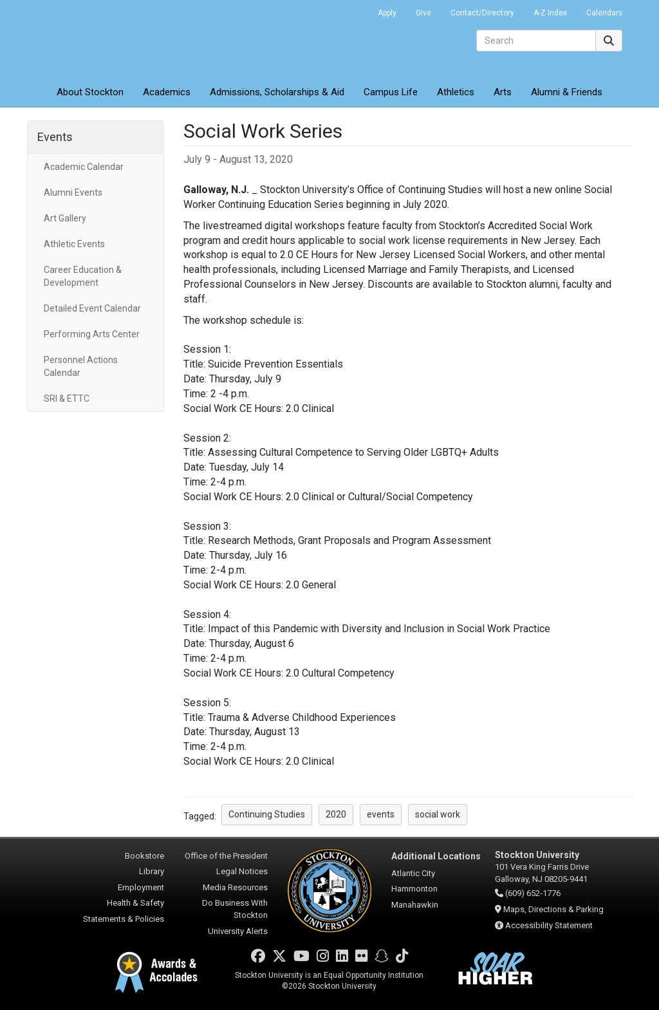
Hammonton (414, 888)
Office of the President (226, 856)
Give (423, 12)
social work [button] (437, 814)
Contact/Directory (482, 12)
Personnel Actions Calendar (81, 366)
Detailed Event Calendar (92, 308)
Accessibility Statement (549, 925)
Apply (387, 12)
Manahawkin (414, 905)
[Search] (536, 40)
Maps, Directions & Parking (553, 909)
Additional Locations (436, 856)
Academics (166, 92)
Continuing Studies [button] (266, 814)
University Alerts (238, 931)
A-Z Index (550, 12)
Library (151, 871)
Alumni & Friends (566, 92)
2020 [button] (336, 814)
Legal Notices (242, 871)
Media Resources (235, 887)
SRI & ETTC (66, 398)
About (90, 92)
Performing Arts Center (92, 334)
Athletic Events (74, 244)
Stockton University (120, 38)
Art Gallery (65, 218)
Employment (141, 887)
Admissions (277, 92)
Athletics (455, 92)
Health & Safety (135, 903)
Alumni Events (73, 192)
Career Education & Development (83, 276)
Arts (503, 92)
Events (55, 137)
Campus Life (391, 92)
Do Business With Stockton (235, 909)
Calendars (604, 12)
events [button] (380, 814)
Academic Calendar (84, 167)
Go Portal (351, 9)
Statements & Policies (123, 919)
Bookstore (144, 856)
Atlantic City (413, 873)
